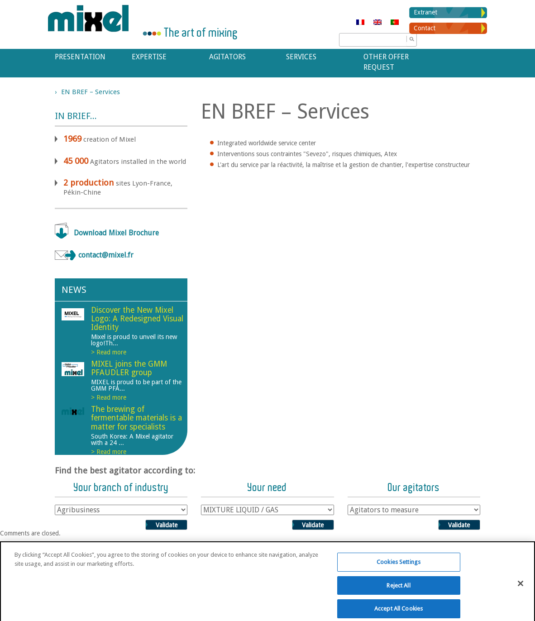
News (74, 289)
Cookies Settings (398, 567)
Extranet (425, 12)
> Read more (108, 352)
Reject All (398, 590)
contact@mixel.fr (106, 255)
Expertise (149, 57)
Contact (424, 28)
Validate (166, 525)
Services (301, 57)
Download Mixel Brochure (116, 233)
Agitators (227, 57)
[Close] (520, 588)
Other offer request (386, 62)
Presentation (80, 57)
